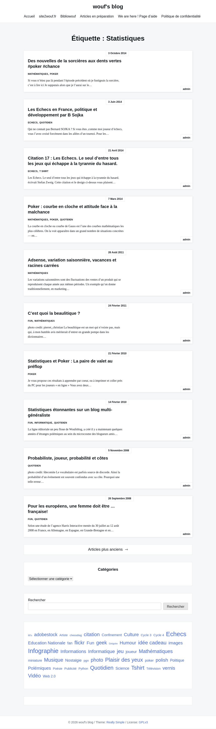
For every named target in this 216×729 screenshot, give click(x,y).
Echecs (33, 122)
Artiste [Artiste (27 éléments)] (63, 635)
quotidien (45, 122)
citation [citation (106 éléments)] (92, 634)
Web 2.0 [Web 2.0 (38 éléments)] (49, 676)
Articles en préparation (97, 16)
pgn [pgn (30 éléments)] (86, 660)
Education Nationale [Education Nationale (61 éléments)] (46, 643)
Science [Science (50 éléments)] (122, 668)
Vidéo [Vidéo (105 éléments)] (34, 675)
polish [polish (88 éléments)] (162, 660)
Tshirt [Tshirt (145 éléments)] (137, 668)
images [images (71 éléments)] (176, 642)
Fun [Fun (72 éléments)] (90, 642)
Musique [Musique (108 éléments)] (53, 660)
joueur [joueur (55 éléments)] (131, 651)
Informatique (43, 422)
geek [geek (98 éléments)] (101, 642)
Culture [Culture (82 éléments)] (131, 634)
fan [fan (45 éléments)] (69, 643)
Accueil (29, 16)
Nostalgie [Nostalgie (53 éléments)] (73, 660)
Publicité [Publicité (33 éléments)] (70, 668)
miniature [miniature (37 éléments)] (35, 660)
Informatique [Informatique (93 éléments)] (101, 651)
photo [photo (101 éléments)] (97, 660)
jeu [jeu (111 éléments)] (120, 651)
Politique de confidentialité (181, 16)
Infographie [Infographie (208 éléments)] (43, 651)
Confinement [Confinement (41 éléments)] (112, 635)
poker (54, 74)
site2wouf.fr (47, 16)
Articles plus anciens (105, 549)
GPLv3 (143, 722)
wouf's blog (108, 6)
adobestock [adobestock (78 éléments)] (46, 634)
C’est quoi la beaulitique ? (54, 313)
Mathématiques (38, 74)
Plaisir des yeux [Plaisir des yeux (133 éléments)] (124, 660)
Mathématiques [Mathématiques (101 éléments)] (156, 651)
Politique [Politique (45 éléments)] (177, 660)
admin (186, 89)
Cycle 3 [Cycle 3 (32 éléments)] (146, 635)
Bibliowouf (68, 16)
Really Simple (116, 722)
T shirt (44, 171)
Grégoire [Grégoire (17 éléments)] (113, 643)
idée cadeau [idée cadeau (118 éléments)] (152, 642)
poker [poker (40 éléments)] (149, 660)
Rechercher (37, 600)
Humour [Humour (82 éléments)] (128, 642)
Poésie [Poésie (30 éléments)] (57, 668)
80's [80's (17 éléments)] (30, 635)
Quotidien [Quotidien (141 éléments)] (101, 668)
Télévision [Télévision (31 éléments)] (153, 668)
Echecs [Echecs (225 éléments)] (176, 633)
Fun (30, 321)
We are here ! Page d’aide (137, 16)
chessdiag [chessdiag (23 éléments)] (76, 635)
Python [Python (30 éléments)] (83, 668)
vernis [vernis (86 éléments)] (169, 668)
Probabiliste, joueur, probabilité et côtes (68, 458)
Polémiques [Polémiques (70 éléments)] (39, 668)
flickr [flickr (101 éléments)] (79, 642)
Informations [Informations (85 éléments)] (73, 651)
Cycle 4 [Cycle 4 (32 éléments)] (158, 635)
